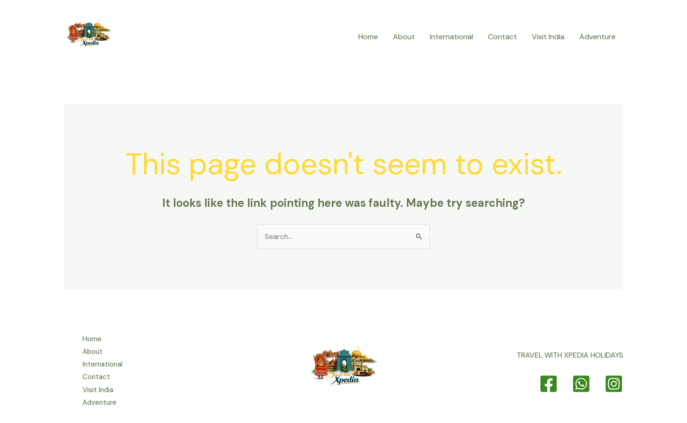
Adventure (597, 37)
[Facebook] (548, 383)
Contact (502, 37)
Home (368, 37)
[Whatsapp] (581, 383)
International (451, 37)
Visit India (548, 37)
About (404, 37)
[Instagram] (614, 383)
